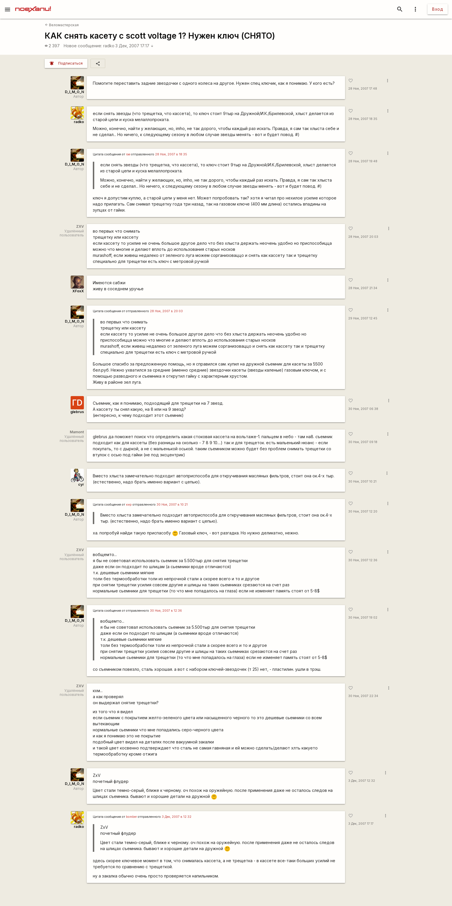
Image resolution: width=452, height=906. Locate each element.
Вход (437, 9)
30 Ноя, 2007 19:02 (362, 617)
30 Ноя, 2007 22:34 (363, 696)
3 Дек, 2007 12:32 (361, 781)
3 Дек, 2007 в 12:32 (176, 817)
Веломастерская (62, 25)
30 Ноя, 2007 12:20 (362, 511)
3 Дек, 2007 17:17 (134, 45)
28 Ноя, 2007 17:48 (362, 89)
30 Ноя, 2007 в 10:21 (172, 504)
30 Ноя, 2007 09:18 (362, 442)
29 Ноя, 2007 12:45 (362, 318)
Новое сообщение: (83, 45)
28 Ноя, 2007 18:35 (362, 119)
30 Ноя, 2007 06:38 (363, 409)
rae (128, 154)
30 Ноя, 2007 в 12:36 (166, 611)
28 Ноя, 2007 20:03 (363, 237)
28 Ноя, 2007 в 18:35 (171, 154)
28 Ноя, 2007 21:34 (362, 288)
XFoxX (78, 291)
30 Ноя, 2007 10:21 (362, 481)
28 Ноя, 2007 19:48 (362, 161)
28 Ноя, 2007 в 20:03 (166, 311)
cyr (81, 484)
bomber (131, 817)
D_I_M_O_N (74, 92)
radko (108, 45)
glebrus (77, 412)
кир (129, 504)
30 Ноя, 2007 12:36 (362, 560)
